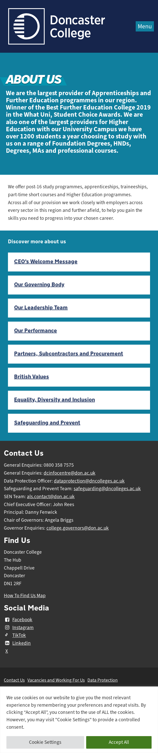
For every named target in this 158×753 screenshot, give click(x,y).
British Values (31, 377)
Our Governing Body (39, 285)
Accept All (119, 742)
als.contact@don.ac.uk (51, 497)
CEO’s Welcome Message (45, 262)
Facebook (18, 620)
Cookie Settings (45, 742)
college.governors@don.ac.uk (77, 528)
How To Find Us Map (25, 596)
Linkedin (17, 643)
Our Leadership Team (41, 308)
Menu (145, 26)
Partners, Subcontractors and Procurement (68, 354)
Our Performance (35, 331)
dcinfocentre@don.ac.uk (69, 473)
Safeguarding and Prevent (47, 423)
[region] (79, 719)
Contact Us (14, 680)
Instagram (19, 628)
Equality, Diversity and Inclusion (54, 400)
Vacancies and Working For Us (56, 680)
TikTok (15, 635)
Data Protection (102, 680)
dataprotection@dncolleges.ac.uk (89, 481)
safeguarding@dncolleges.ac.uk (107, 489)
